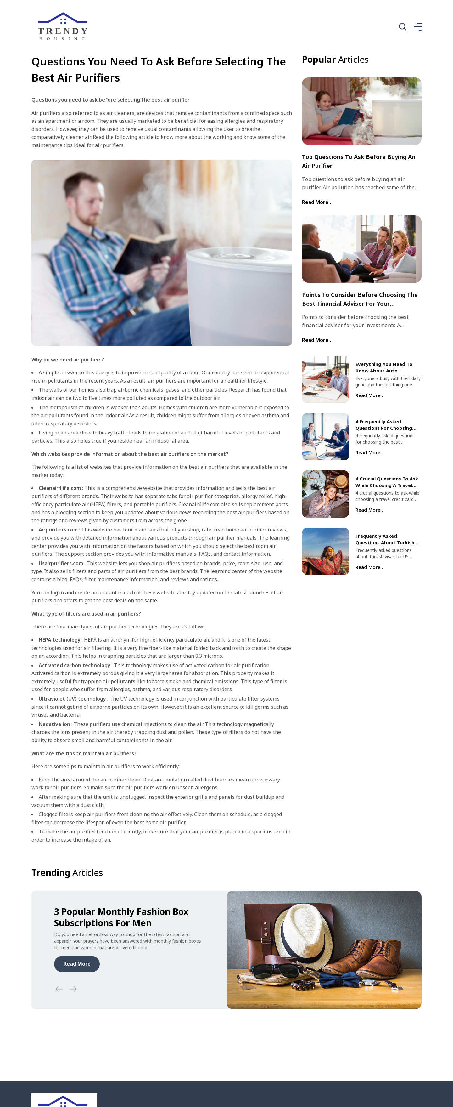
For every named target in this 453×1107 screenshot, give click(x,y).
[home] (64, 26)
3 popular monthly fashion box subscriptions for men (121, 917)
